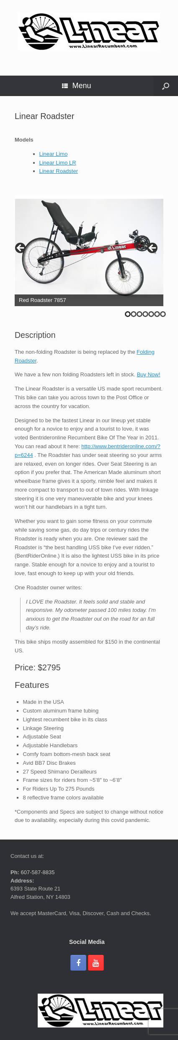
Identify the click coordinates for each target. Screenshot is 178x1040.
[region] (89, 250)
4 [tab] (145, 314)
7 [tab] (163, 314)
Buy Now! (148, 374)
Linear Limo (53, 154)
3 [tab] (139, 314)
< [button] (21, 248)
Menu (76, 85)
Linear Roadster (58, 171)
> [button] (153, 248)
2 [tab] (134, 314)
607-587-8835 (37, 872)
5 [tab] (151, 314)
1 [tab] (128, 314)
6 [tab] (157, 314)
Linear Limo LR (57, 163)
